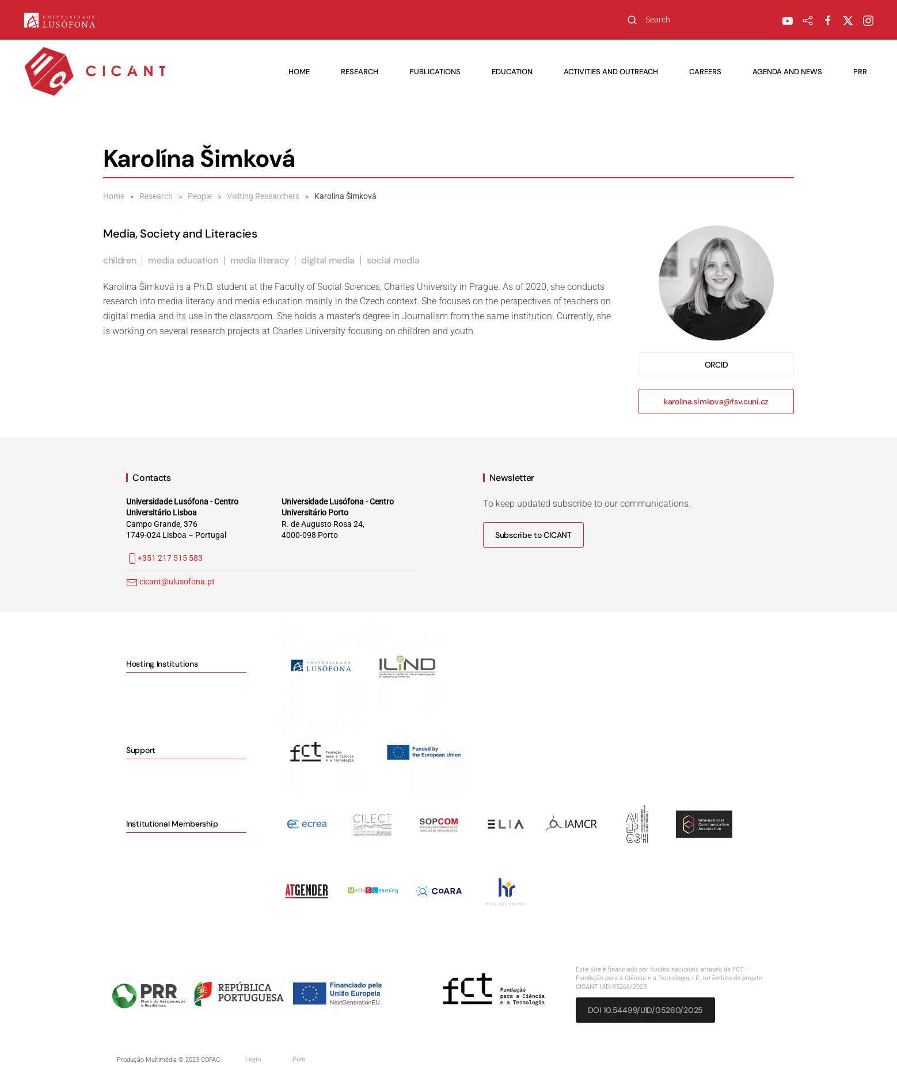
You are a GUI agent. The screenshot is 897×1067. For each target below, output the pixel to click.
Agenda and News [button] (787, 72)
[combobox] (695, 20)
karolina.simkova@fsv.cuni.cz (716, 401)
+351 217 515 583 (164, 558)
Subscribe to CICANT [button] (533, 535)
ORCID (716, 365)
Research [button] (359, 72)
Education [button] (512, 72)
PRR (860, 72)
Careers (705, 72)
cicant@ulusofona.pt (177, 581)
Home (299, 72)
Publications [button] (435, 72)
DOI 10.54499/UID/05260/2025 (645, 1010)
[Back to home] (95, 71)
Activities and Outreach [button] (611, 72)
